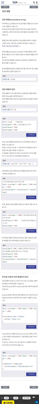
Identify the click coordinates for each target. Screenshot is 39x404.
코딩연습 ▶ (31, 135)
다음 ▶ (34, 7)
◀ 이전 (5, 7)
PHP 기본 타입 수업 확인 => (11, 46)
